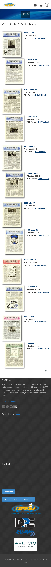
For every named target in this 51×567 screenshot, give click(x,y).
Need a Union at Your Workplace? (18, 499)
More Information (9, 401)
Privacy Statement (31, 559)
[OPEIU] (9, 5)
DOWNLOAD (40, 38)
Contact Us (9, 491)
